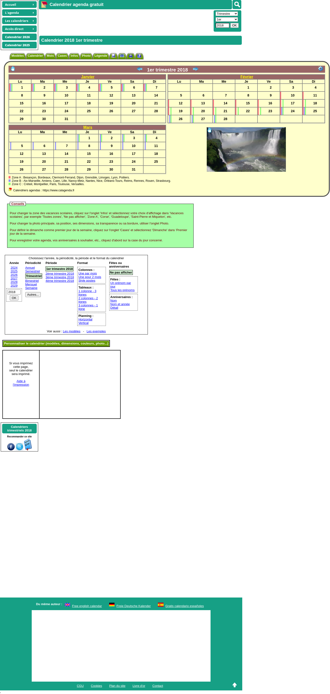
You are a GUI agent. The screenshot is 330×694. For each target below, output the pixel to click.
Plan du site (117, 686)
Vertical (83, 323)
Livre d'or (139, 686)
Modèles (17, 55)
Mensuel (31, 284)
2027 (14, 278)
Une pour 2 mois (89, 277)
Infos (74, 55)
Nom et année (120, 304)
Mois (50, 55)
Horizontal (85, 319)
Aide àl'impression (21, 382)
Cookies (96, 686)
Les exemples (96, 331)
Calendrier (35, 55)
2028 (14, 282)
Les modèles (72, 331)
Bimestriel (32, 281)
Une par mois (87, 273)
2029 (14, 285)
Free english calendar (87, 606)
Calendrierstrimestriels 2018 (19, 428)
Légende (100, 55)
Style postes (86, 280)
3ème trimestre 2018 (60, 277)
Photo (86, 55)
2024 (14, 267)
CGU (80, 686)
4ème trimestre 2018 (60, 281)
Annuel (30, 267)
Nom (113, 300)
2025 (14, 271)
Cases (62, 55)
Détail (114, 307)
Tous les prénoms (122, 290)
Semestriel (32, 271)
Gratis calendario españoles (184, 606)
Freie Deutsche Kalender (134, 606)
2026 (14, 275)
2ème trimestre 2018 (60, 273)
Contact (157, 686)
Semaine (31, 288)
